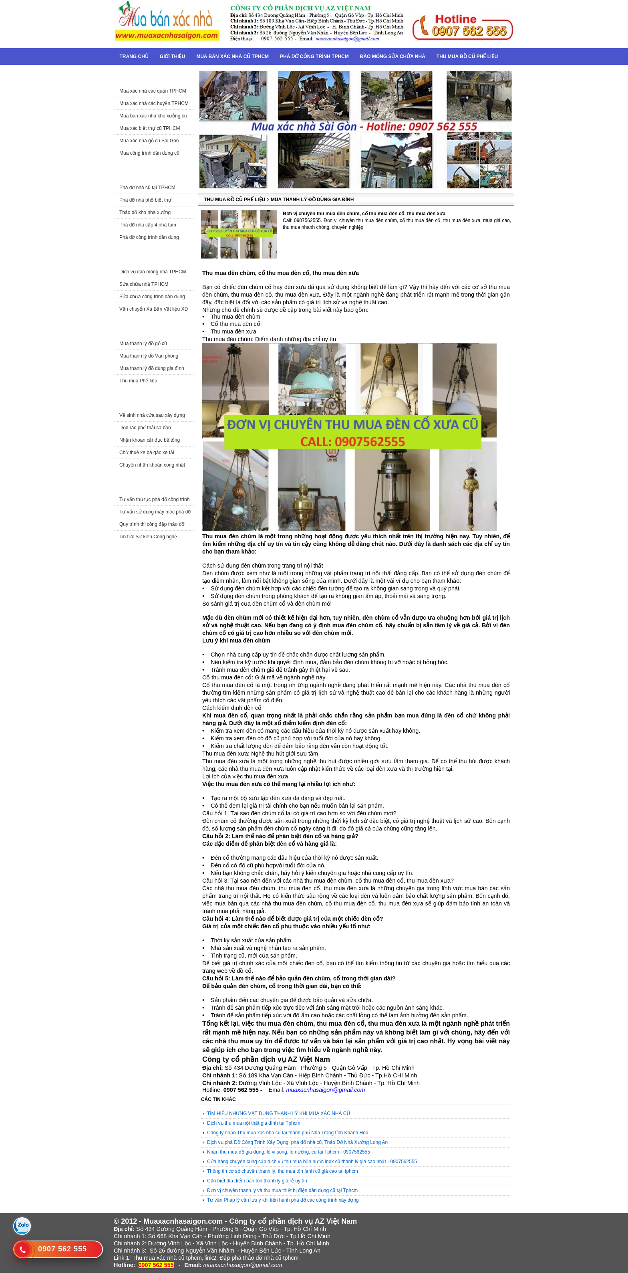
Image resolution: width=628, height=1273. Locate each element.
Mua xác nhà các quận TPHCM (152, 91)
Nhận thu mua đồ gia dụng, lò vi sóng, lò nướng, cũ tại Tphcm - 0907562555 (288, 1152)
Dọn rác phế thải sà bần (145, 427)
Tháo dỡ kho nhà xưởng (145, 212)
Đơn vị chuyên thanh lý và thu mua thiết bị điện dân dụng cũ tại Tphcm (282, 1190)
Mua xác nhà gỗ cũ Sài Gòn (149, 140)
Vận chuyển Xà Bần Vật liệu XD (153, 309)
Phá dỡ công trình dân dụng (149, 237)
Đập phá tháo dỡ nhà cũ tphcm (259, 1258)
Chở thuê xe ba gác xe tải (146, 452)
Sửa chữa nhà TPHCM (144, 284)
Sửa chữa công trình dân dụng (152, 296)
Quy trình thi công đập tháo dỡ (151, 524)
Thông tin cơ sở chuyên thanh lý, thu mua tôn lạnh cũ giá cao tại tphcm (282, 1171)
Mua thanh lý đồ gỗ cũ (143, 343)
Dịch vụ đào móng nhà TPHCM (152, 272)
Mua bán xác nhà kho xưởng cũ (153, 116)
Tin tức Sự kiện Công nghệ (148, 537)
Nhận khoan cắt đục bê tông (149, 440)
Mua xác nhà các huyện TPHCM (154, 103)
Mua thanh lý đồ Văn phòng (148, 356)
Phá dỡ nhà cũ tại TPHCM (147, 187)
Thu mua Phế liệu (138, 381)
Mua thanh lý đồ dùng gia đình (151, 368)
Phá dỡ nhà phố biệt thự (145, 200)
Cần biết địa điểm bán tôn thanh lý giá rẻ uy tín (257, 1181)
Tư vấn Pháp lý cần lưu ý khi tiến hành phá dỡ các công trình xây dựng (283, 1200)
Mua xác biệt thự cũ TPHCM (149, 128)
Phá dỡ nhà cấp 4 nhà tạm (147, 225)
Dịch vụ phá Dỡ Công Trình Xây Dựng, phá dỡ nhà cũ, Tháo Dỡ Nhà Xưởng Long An (297, 1142)
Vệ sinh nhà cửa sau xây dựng (152, 415)
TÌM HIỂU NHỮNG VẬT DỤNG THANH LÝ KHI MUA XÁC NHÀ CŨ (278, 1113)
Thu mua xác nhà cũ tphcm (167, 1258)
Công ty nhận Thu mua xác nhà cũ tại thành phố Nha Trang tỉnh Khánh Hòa (287, 1133)
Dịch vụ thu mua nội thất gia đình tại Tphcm (253, 1123)
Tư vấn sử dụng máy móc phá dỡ (155, 512)
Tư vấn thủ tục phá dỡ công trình (154, 499)
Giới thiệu (172, 56)
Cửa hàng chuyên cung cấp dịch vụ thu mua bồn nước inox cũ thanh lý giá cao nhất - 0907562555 (312, 1161)
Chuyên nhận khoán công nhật (152, 465)
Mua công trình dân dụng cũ (149, 153)
